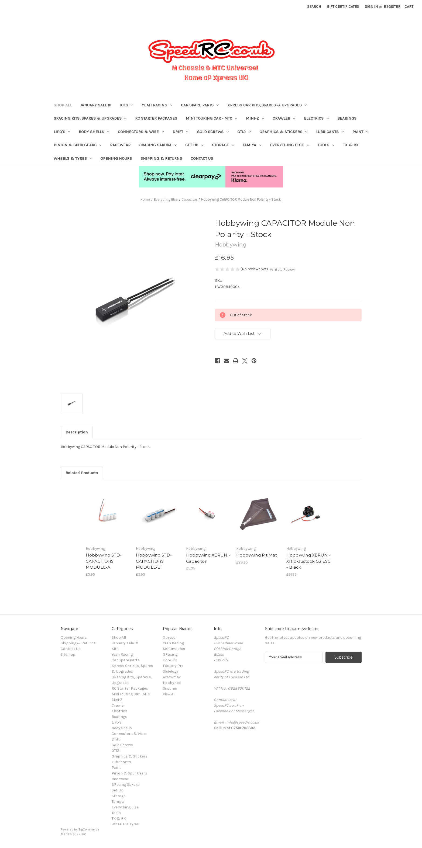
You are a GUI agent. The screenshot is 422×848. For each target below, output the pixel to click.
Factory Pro (173, 665)
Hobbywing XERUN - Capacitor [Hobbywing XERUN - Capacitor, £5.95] (208, 558)
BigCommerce (89, 829)
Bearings (346, 118)
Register (392, 6)
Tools (326, 145)
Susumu (170, 688)
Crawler (284, 118)
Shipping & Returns (161, 158)
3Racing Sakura (158, 145)
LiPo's (62, 131)
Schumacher (174, 649)
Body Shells (94, 131)
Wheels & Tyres (73, 158)
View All (169, 694)
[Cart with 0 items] (409, 6)
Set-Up (194, 145)
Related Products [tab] (82, 472)
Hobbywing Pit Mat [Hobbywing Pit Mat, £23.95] (256, 555)
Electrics (316, 118)
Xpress (169, 637)
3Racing (170, 654)
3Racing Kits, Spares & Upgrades (90, 118)
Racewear (120, 145)
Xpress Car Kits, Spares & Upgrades (267, 105)
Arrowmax (172, 677)
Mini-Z (255, 118)
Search (314, 6)
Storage (223, 145)
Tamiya (252, 145)
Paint (360, 131)
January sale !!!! (95, 105)
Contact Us (202, 158)
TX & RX (351, 145)
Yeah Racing (157, 105)
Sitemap (68, 654)
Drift (180, 131)
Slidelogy (170, 671)
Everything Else (289, 145)
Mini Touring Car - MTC (211, 118)
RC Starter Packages (156, 118)
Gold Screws (213, 131)
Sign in (371, 6)
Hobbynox (172, 682)
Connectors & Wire (141, 131)
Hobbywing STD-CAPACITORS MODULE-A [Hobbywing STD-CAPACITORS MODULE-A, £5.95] (104, 561)
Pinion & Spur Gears (78, 145)
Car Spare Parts (200, 105)
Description (77, 432)
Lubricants (330, 131)
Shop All (62, 105)
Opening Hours (116, 158)
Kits (126, 105)
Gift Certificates (343, 6)
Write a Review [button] (282, 269)
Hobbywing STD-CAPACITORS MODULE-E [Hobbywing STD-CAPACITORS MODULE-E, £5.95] (154, 561)
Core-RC (170, 660)
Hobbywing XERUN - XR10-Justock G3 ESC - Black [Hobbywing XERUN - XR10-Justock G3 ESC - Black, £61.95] (308, 561)
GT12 (244, 131)
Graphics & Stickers (283, 131)
